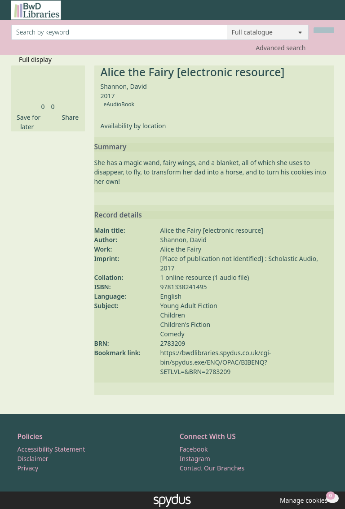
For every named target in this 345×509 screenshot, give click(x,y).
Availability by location (133, 126)
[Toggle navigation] (329, 13)
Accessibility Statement (51, 449)
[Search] (324, 30)
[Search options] (268, 32)
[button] (27, 122)
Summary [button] (110, 147)
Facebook (194, 449)
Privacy (28, 468)
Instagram (195, 458)
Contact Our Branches (212, 468)
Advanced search (280, 48)
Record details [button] (118, 215)
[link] (42, 106)
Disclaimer (33, 458)
